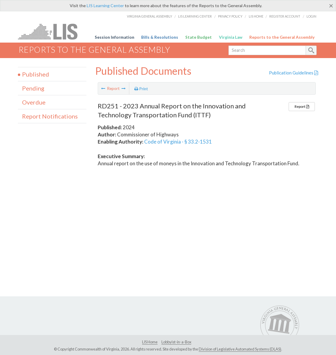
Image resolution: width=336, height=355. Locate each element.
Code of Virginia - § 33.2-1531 (178, 141)
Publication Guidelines (293, 72)
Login (311, 16)
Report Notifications (50, 116)
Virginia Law (230, 37)
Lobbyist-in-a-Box (176, 342)
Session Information (114, 37)
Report (302, 106)
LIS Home (256, 16)
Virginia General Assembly (149, 16)
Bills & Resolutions (159, 37)
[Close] (331, 6)
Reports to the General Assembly (282, 37)
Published (35, 74)
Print (141, 88)
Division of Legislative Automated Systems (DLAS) (240, 349)
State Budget (198, 37)
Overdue (34, 102)
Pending (33, 88)
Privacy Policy (230, 16)
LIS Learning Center (105, 5)
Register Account (284, 16)
